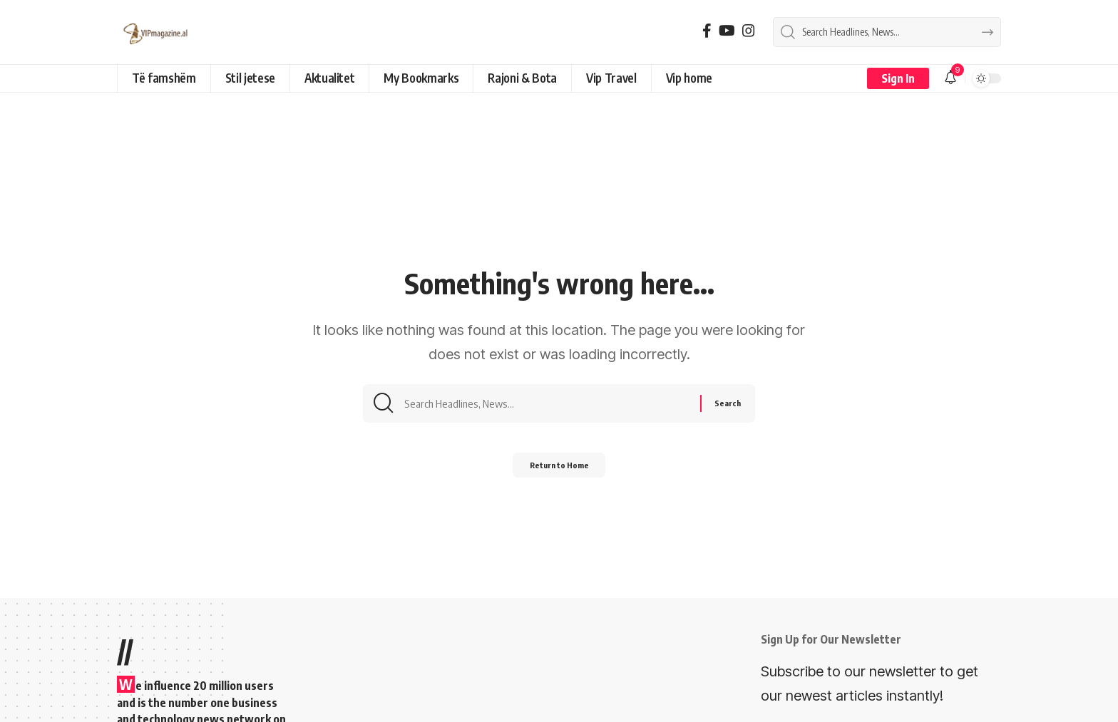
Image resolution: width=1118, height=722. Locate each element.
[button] (898, 78)
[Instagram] (749, 31)
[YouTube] (727, 31)
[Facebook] (707, 31)
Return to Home (559, 471)
